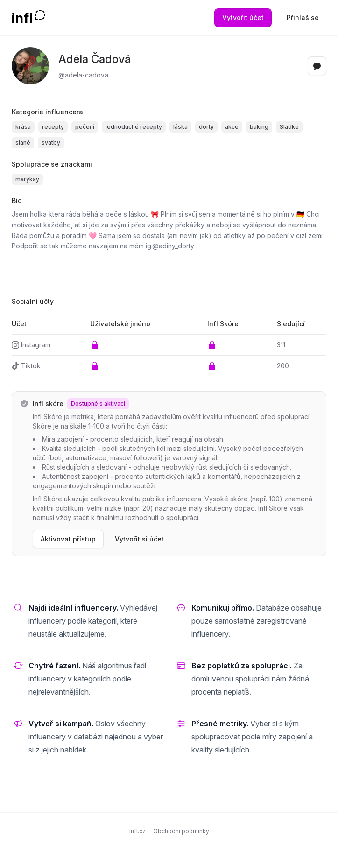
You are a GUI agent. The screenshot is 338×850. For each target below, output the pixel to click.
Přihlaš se (303, 17)
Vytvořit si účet (139, 539)
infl (22, 17)
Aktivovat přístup (68, 539)
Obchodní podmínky (181, 831)
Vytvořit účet (243, 17)
